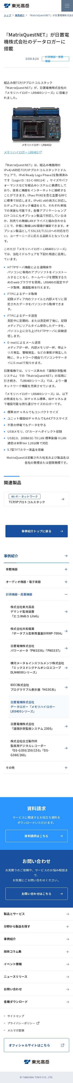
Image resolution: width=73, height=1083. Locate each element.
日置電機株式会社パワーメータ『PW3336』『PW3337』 (36, 648)
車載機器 (12, 569)
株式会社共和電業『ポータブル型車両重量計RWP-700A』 (37, 631)
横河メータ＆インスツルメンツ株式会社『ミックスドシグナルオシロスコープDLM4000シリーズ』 (37, 667)
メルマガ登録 (15, 1030)
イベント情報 (13, 964)
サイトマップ (15, 1016)
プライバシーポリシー (21, 1023)
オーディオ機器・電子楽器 (23, 582)
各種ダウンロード (16, 1002)
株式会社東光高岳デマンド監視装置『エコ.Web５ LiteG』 (26, 611)
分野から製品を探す (17, 926)
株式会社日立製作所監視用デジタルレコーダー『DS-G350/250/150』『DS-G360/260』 (30, 748)
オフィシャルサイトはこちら (29, 1045)
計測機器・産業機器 (19, 594)
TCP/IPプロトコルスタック (27, 499)
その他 (10, 767)
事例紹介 (20, 15)
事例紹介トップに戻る (36, 531)
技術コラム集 (12, 951)
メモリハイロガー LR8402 (21, 152)
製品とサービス (14, 914)
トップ (7, 15)
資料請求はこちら (36, 836)
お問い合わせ (13, 989)
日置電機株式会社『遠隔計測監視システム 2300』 (32, 726)
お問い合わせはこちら (36, 894)
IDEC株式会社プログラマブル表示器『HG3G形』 (34, 687)
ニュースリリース (15, 976)
